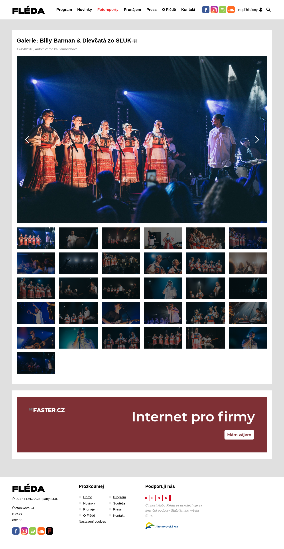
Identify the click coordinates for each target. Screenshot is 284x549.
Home (87, 497)
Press (151, 10)
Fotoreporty (107, 10)
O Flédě (169, 10)
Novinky (84, 10)
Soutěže (119, 503)
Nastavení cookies (92, 521)
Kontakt (188, 10)
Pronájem (132, 10)
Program (64, 10)
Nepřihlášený (250, 10)
